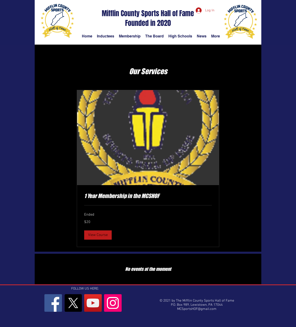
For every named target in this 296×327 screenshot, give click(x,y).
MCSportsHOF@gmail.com (196, 309)
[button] (98, 235)
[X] (73, 303)
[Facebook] (53, 303)
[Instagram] (113, 303)
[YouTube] (93, 303)
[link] (148, 196)
